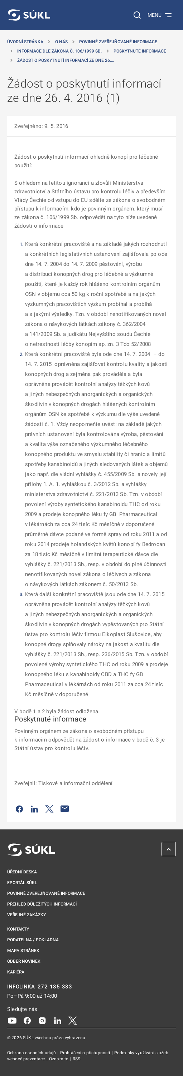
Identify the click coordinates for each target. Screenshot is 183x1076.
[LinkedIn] (58, 1020)
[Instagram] (42, 1020)
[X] (73, 1020)
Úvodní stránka (25, 41)
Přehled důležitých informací (42, 904)
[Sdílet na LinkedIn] (34, 808)
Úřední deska (22, 871)
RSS (76, 1058)
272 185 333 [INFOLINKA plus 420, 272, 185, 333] (55, 987)
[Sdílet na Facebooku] (19, 808)
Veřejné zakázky (26, 914)
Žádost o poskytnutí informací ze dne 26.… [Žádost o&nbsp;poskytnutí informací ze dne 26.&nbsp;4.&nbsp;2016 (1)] (65, 60)
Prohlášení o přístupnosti (85, 1052)
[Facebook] (27, 1020)
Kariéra (15, 972)
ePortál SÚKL (22, 882)
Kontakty (18, 929)
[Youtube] (12, 1020)
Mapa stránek (23, 950)
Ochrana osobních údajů (32, 1052)
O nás (61, 41)
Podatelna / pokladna (33, 939)
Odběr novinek (23, 961)
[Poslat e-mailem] (65, 808)
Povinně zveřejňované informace (118, 41)
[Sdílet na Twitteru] (49, 808)
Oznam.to (59, 1058)
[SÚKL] (28, 15)
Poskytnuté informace (140, 51)
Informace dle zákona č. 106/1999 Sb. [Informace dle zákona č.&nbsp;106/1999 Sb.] (59, 51)
